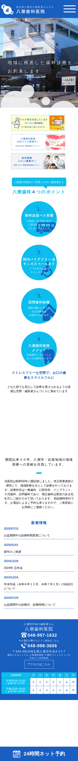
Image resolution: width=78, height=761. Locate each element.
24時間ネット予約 (39, 754)
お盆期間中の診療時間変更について (27, 535)
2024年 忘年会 (13, 567)
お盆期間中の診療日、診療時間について (30, 604)
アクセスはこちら (39, 664)
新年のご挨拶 (12, 551)
